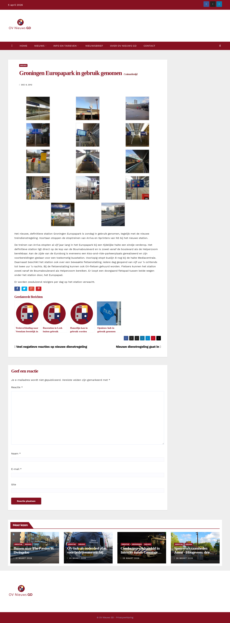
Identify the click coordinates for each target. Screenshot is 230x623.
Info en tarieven (65, 45)
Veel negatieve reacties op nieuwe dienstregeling (50, 347)
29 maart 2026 (77, 558)
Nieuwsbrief (94, 45)
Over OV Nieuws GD (123, 45)
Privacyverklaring (124, 617)
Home (23, 45)
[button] (220, 45)
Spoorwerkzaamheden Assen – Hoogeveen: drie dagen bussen (192, 552)
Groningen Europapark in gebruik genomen (78, 73)
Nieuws (39, 45)
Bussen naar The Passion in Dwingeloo (33, 550)
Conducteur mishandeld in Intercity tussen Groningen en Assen (140, 552)
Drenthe (18, 544)
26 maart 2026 (184, 558)
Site (13, 484)
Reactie (17, 387)
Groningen (137, 544)
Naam (16, 453)
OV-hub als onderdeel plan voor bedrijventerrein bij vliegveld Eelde (86, 552)
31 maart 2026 (23, 558)
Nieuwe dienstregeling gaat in (138, 347)
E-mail (16, 469)
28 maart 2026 (131, 558)
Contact (149, 45)
